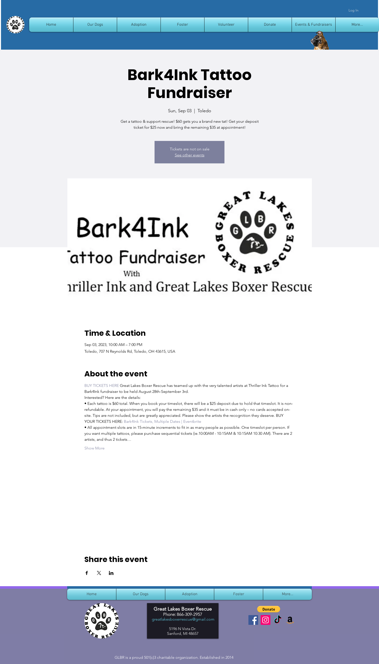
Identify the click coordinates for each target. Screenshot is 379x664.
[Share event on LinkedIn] (111, 573)
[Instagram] (265, 620)
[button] (268, 609)
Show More (94, 448)
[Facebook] (253, 620)
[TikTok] (278, 620)
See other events (189, 155)
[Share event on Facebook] (86, 573)
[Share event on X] (99, 573)
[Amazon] (290, 620)
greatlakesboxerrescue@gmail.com (183, 619)
